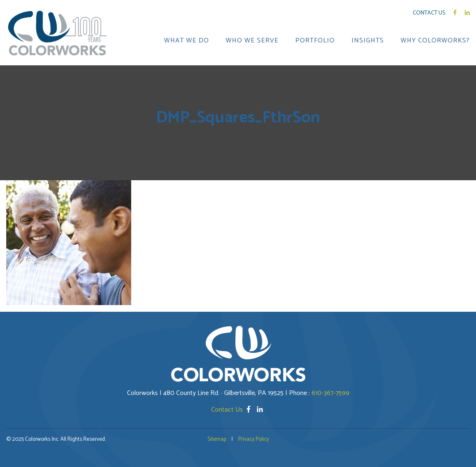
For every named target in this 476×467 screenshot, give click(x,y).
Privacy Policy (253, 439)
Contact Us (429, 13)
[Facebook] (249, 409)
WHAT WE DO (186, 41)
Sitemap (216, 439)
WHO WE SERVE (252, 41)
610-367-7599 (330, 393)
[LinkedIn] (260, 409)
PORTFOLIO (315, 41)
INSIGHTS (367, 41)
